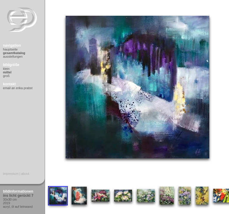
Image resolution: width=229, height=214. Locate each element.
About (25, 173)
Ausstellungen (13, 56)
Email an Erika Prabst (18, 88)
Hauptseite (10, 49)
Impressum (10, 173)
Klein (6, 68)
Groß (6, 76)
